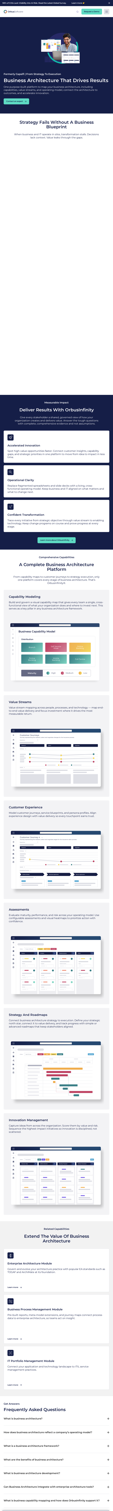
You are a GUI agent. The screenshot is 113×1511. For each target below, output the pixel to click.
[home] (13, 11)
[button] (77, 11)
